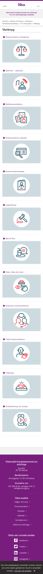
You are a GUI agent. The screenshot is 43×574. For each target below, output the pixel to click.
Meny (5, 6)
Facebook (21, 540)
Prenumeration (21, 506)
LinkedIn (20, 553)
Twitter (20, 546)
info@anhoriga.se (21, 488)
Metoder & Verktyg (16, 21)
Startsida (5, 21)
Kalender (21, 515)
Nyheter (21, 511)
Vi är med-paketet (26, 23)
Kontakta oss (21, 520)
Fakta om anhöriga (21, 524)
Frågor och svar (21, 502)
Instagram (21, 559)
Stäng (34, 571)
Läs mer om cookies (22, 571)
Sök (38, 6)
